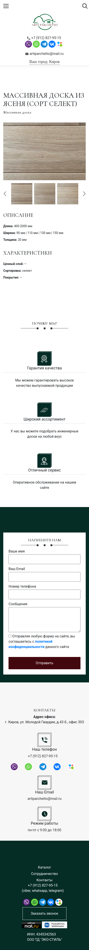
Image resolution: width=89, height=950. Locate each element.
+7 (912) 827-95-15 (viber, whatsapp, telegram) (43, 888)
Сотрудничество (44, 874)
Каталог (44, 867)
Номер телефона (22, 586)
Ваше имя (17, 551)
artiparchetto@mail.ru (44, 53)
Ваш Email (17, 569)
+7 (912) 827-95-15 (44, 38)
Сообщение (18, 604)
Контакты (44, 880)
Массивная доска (17, 112)
